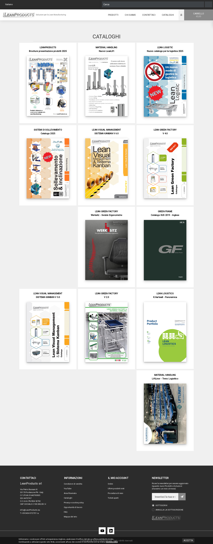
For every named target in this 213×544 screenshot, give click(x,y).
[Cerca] (153, 4)
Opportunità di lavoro (73, 507)
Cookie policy (112, 542)
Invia (182, 496)
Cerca (208, 4)
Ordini (110, 484)
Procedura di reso (115, 493)
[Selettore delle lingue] (9, 4)
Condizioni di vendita (73, 484)
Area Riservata (70, 493)
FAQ (66, 512)
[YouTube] (102, 530)
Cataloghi (68, 498)
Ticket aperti (113, 498)
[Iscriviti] (165, 496)
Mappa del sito (70, 517)
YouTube (67, 488)
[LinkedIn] (110, 530)
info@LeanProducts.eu (30, 510)
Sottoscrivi (161, 505)
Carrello (198, 15)
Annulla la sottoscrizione (169, 510)
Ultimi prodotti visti (116, 488)
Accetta (188, 540)
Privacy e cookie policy (74, 502)
